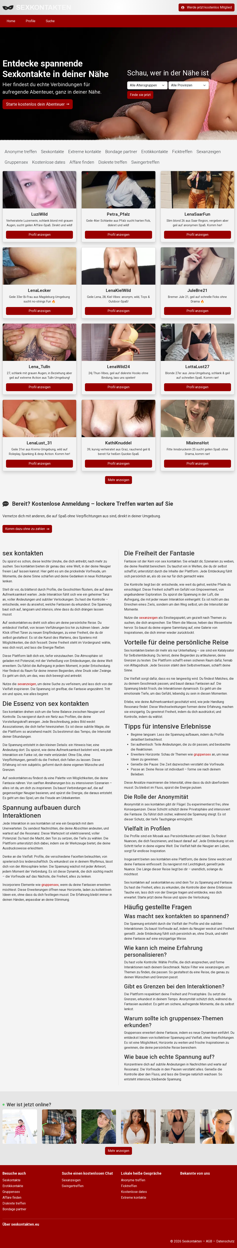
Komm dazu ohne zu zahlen (27, 529)
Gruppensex (16, 162)
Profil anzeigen (40, 235)
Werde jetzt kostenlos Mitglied (206, 7)
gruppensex (50, 885)
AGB (209, 1241)
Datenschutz (225, 1241)
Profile (30, 21)
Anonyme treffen (21, 151)
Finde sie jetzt (140, 95)
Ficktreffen (182, 151)
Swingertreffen (145, 162)
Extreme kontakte (84, 151)
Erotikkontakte (154, 151)
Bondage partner (121, 151)
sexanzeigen (26, 684)
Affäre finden (81, 162)
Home (11, 21)
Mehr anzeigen (118, 480)
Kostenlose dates (48, 162)
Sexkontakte (52, 151)
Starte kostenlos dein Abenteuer (37, 104)
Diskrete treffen (112, 162)
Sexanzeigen (209, 151)
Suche (50, 21)
